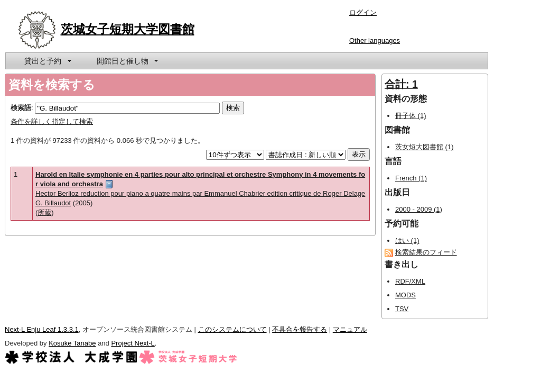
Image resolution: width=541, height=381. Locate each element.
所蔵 (44, 212)
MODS (405, 295)
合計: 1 (401, 84)
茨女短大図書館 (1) (424, 147)
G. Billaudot (53, 203)
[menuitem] (47, 61)
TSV (401, 309)
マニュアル (350, 329)
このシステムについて (232, 329)
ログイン (363, 12)
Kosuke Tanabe (72, 343)
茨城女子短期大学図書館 (127, 29)
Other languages (374, 40)
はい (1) (407, 240)
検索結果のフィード (426, 252)
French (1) (411, 178)
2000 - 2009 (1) (418, 209)
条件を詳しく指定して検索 (52, 121)
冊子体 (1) (410, 116)
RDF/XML (410, 281)
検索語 (21, 108)
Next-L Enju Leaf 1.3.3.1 (42, 329)
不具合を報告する (299, 329)
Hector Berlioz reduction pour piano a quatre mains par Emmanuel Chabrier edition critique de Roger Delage (200, 193)
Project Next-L (132, 343)
